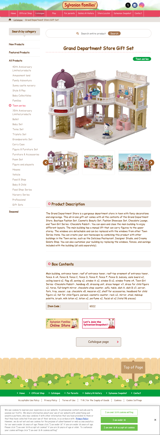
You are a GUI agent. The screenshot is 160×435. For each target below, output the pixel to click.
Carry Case (18, 144)
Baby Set (17, 124)
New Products (16, 44)
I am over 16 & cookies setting (119, 417)
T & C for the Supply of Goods (94, 400)
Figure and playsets (23, 164)
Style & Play (18, 90)
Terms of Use (68, 400)
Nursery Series (21, 194)
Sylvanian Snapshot (122, 13)
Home (13, 13)
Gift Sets (17, 204)
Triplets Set (19, 134)
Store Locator (103, 13)
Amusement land (21, 75)
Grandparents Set (22, 139)
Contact (138, 13)
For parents (69, 13)
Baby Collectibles (21, 95)
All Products (15, 60)
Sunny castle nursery (23, 85)
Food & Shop (19, 179)
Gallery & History (86, 13)
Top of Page (133, 367)
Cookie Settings (134, 400)
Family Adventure (22, 80)
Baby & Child (19, 184)
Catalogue (39, 13)
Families (16, 100)
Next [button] (151, 162)
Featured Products (19, 52)
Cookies (117, 400)
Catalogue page (98, 341)
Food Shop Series (22, 189)
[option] (98, 104)
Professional (19, 199)
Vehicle (16, 174)
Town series (19, 105)
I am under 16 (119, 425)
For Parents (72, 393)
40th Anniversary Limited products (22, 68)
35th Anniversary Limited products (22, 112)
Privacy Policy (50, 400)
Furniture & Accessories (25, 154)
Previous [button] (46, 162)
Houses (16, 169)
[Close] (155, 425)
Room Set (17, 159)
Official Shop (25, 13)
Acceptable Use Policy (28, 400)
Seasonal (13, 211)
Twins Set (18, 129)
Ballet (15, 119)
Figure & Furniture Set (25, 149)
